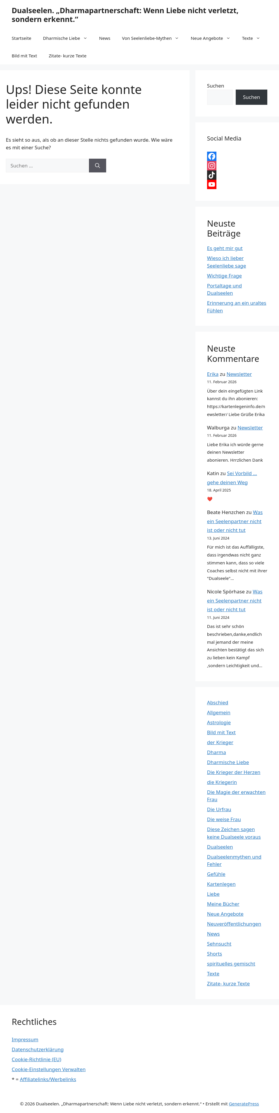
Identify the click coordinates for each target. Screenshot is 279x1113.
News (105, 38)
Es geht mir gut (225, 248)
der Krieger (220, 742)
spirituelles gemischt (231, 963)
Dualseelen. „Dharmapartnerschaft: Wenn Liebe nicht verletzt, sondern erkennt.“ (125, 14)
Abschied (217, 702)
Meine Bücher (223, 903)
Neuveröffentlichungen (234, 923)
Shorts (214, 953)
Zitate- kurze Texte (68, 56)
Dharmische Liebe (68, 38)
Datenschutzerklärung (38, 1049)
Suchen (215, 85)
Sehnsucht (219, 943)
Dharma (216, 752)
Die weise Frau (224, 819)
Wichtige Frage (224, 275)
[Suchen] (97, 166)
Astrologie (219, 722)
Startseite (21, 38)
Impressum (25, 1039)
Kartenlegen (221, 884)
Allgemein (218, 712)
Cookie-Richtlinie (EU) (36, 1059)
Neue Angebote (213, 38)
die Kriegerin (222, 782)
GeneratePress (244, 1104)
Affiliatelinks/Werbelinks (48, 1079)
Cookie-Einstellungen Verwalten (49, 1069)
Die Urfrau (219, 809)
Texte (254, 38)
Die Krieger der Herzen (234, 772)
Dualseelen (220, 846)
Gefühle (216, 874)
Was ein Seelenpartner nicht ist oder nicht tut (235, 521)
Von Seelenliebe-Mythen (153, 38)
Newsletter (239, 374)
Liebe (213, 894)
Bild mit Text (24, 56)
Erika (212, 374)
